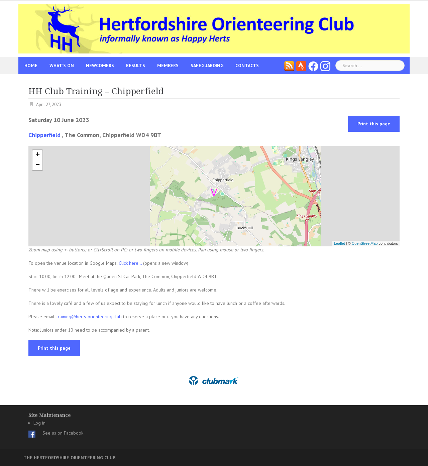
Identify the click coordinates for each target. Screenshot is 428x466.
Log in (39, 423)
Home (30, 66)
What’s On (61, 66)
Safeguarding (207, 66)
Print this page (373, 124)
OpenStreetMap (365, 243)
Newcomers (100, 66)
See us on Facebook (62, 433)
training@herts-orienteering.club (89, 317)
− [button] (37, 165)
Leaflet (339, 243)
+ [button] (37, 155)
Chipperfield (44, 135)
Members (168, 66)
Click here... (131, 263)
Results (135, 66)
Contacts (247, 66)
